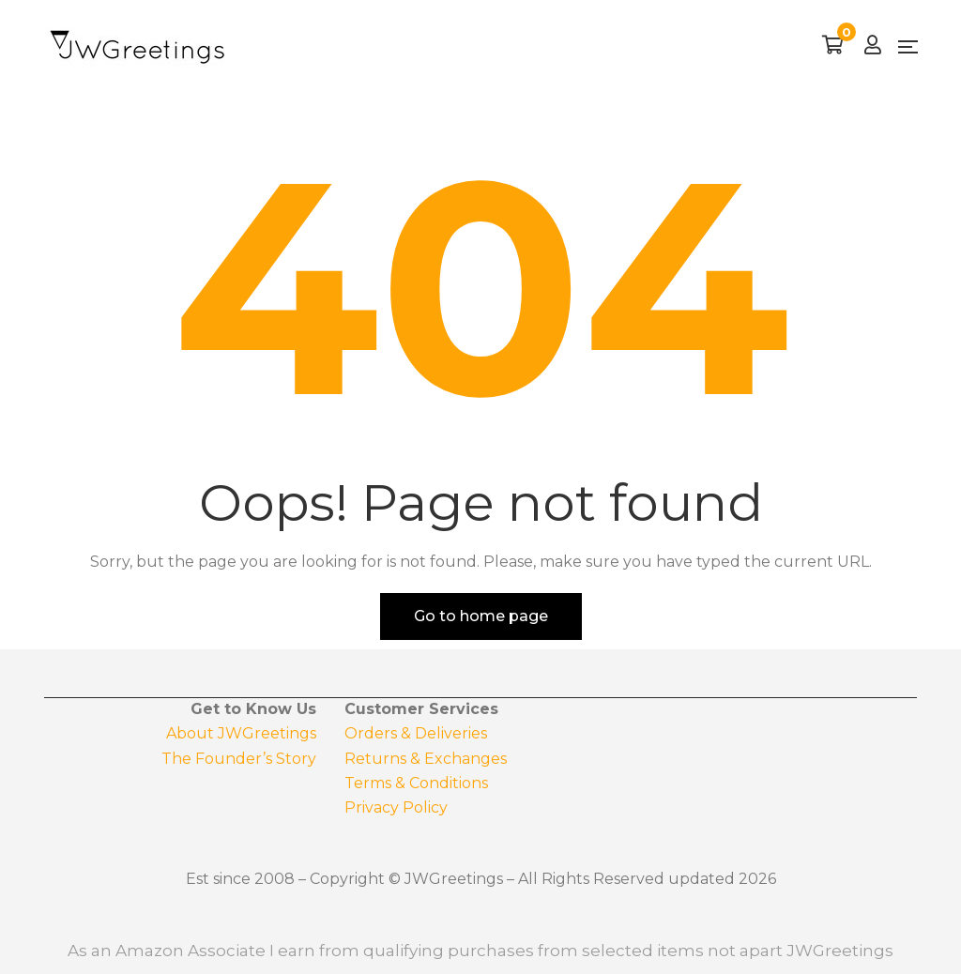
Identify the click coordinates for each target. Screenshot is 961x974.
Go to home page (481, 616)
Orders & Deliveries (415, 733)
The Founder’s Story (238, 759)
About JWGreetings (241, 733)
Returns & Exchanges (425, 759)
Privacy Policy (396, 807)
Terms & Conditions (416, 783)
